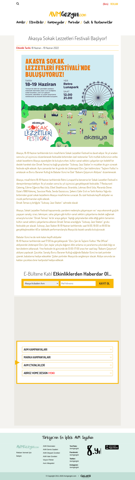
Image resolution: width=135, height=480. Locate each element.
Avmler (20, 22)
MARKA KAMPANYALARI (37, 357)
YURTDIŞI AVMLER (97, 4)
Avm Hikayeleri (48, 463)
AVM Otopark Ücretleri (51, 453)
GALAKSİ (86, 476)
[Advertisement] (67, 317)
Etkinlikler (36, 22)
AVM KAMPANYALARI (35, 349)
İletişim (19, 456)
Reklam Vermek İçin (24, 453)
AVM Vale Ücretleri (50, 456)
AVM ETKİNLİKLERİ (34, 365)
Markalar (74, 22)
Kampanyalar (56, 22)
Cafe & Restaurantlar (98, 22)
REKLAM (114, 4)
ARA (52, 4)
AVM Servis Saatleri (50, 450)
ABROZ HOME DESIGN (39, 373)
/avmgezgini (74, 449)
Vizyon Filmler (48, 460)
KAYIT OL (104, 283)
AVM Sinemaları (49, 446)
